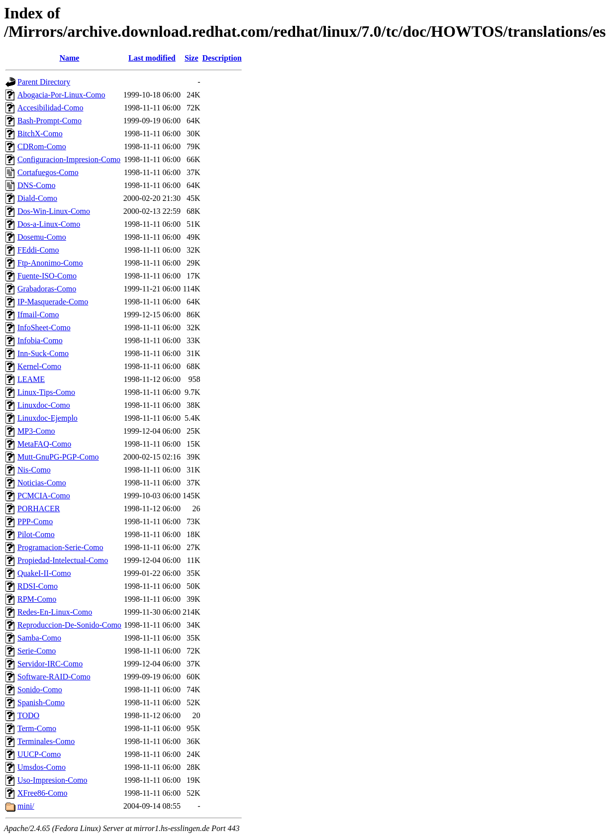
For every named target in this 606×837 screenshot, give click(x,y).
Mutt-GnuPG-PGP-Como (58, 457)
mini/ (25, 806)
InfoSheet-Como (44, 327)
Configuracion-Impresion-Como (68, 159)
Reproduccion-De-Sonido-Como (69, 625)
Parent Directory (43, 82)
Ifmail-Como (38, 314)
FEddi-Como (38, 250)
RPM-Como (36, 599)
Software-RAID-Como (54, 676)
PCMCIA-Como (43, 495)
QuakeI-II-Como (44, 573)
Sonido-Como (39, 689)
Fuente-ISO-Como (47, 276)
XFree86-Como (42, 793)
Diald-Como (37, 198)
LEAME (31, 379)
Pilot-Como (36, 534)
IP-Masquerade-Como (52, 301)
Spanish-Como (41, 702)
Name (69, 58)
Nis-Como (34, 469)
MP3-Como (36, 431)
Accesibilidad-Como (50, 107)
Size (192, 58)
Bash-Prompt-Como (49, 120)
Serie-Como (36, 651)
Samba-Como (39, 638)
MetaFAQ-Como (44, 444)
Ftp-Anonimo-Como (50, 263)
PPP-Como (35, 521)
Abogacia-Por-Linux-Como (61, 95)
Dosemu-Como (41, 237)
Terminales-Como (46, 741)
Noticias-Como (41, 482)
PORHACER (38, 508)
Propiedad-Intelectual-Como (62, 560)
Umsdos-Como (41, 767)
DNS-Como (36, 185)
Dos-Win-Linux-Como (53, 211)
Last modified (152, 58)
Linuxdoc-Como (43, 405)
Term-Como (36, 728)
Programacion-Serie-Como (60, 547)
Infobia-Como (40, 340)
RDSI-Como (37, 586)
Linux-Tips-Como (46, 392)
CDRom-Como (41, 146)
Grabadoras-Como (46, 288)
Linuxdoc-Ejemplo (47, 418)
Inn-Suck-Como (43, 353)
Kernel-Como (39, 366)
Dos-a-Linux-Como (48, 224)
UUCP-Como (39, 754)
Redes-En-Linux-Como (54, 612)
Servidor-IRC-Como (50, 663)
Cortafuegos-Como (48, 172)
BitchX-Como (40, 133)
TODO (28, 715)
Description (222, 58)
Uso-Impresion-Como (52, 780)
